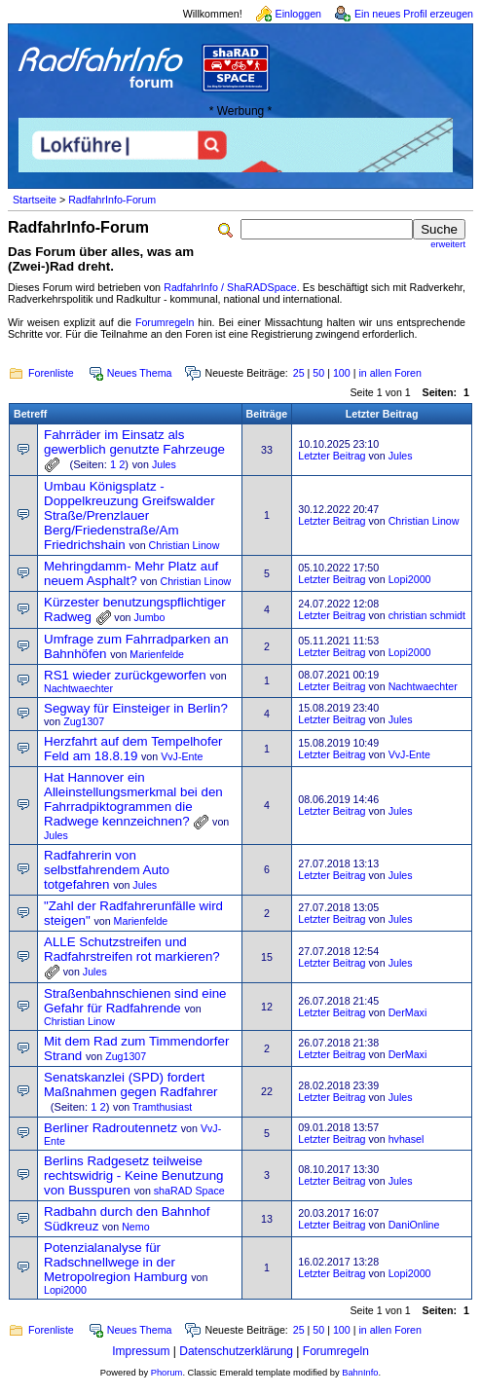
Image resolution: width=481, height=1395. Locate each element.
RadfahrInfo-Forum (112, 199)
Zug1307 (83, 721)
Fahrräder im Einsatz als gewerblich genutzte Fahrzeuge (134, 442)
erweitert (447, 244)
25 (299, 373)
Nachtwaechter (78, 688)
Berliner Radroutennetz (110, 1127)
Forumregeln (164, 322)
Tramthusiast (162, 1107)
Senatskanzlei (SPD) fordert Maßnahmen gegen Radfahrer (131, 1084)
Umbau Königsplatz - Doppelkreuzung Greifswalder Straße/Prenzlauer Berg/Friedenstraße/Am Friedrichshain (129, 515)
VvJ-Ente (182, 756)
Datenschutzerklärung (236, 1351)
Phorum (167, 1372)
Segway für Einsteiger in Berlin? (136, 708)
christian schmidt (426, 615)
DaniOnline (414, 1224)
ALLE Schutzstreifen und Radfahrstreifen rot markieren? (132, 949)
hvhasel (406, 1139)
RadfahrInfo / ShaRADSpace (230, 287)
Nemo (135, 1226)
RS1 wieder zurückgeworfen (125, 675)
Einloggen (298, 13)
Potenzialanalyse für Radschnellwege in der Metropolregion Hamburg (115, 1262)
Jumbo (149, 617)
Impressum (140, 1351)
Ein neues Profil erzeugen (413, 13)
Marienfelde (157, 654)
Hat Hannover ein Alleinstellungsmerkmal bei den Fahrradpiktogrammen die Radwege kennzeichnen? (133, 799)
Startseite (34, 199)
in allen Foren (390, 373)
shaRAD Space (189, 1190)
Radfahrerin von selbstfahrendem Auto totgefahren (106, 870)
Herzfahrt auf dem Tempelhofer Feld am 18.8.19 (133, 748)
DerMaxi (407, 1012)
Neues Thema (139, 373)
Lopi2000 (409, 579)
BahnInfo (360, 1372)
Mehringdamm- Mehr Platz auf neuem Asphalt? (131, 573)
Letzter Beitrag (331, 455)
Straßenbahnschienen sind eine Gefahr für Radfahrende (135, 1000)
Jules (164, 464)
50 (318, 373)
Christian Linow (184, 545)
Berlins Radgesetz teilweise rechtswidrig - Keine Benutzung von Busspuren (133, 1175)
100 (342, 373)
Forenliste (51, 373)
